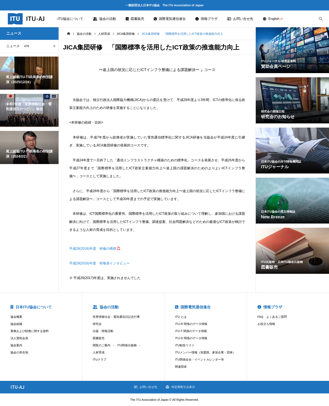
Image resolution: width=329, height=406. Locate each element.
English (272, 19)
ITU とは (180, 316)
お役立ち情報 (266, 324)
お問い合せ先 (240, 19)
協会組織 (16, 324)
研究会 (97, 324)
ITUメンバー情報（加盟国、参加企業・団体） (205, 352)
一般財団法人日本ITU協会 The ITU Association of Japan (164, 5)
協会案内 (16, 345)
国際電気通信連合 (170, 19)
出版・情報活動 (103, 331)
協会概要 (16, 316)
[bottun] (320, 19)
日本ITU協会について (64, 19)
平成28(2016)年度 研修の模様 (92, 248)
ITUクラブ (99, 359)
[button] (54, 46)
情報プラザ (206, 19)
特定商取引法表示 (180, 387)
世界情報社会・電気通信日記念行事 (116, 316)
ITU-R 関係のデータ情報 (191, 324)
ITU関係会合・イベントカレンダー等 (199, 359)
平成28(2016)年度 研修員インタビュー (99, 263)
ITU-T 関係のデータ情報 (191, 331)
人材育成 (98, 352)
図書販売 (135, 19)
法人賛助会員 (19, 338)
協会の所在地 (19, 352)
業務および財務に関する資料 (29, 331)
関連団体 (181, 366)
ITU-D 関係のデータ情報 (191, 338)
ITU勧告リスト (185, 345)
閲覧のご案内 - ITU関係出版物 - (117, 345)
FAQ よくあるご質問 (272, 316)
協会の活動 (104, 19)
